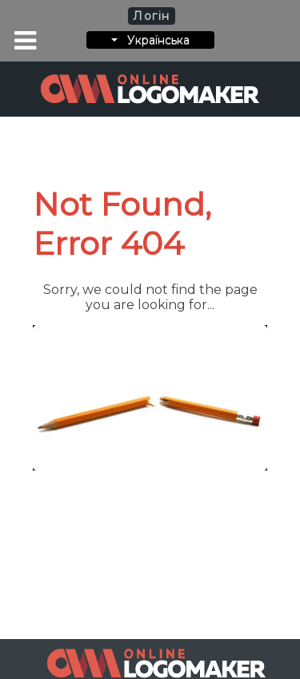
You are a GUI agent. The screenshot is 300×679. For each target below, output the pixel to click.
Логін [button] (151, 16)
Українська (150, 40)
